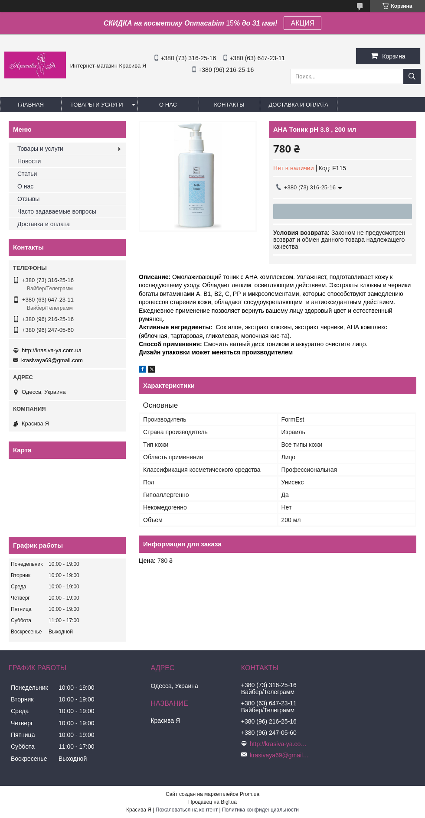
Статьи (27, 173)
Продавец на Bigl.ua (212, 802)
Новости (29, 161)
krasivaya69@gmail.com (52, 360)
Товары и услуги (96, 104)
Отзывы (28, 198)
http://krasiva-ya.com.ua (52, 350)
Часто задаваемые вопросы (56, 211)
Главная (31, 104)
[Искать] (412, 76)
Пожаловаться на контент (187, 810)
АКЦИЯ (302, 23)
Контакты (229, 104)
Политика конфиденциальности (260, 810)
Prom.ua (249, 794)
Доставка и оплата (298, 104)
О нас (168, 104)
